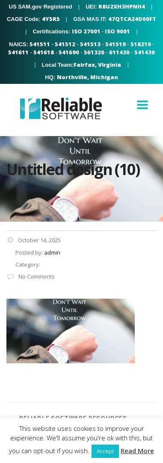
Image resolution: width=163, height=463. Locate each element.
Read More (137, 450)
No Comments (30, 276)
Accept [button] (105, 451)
